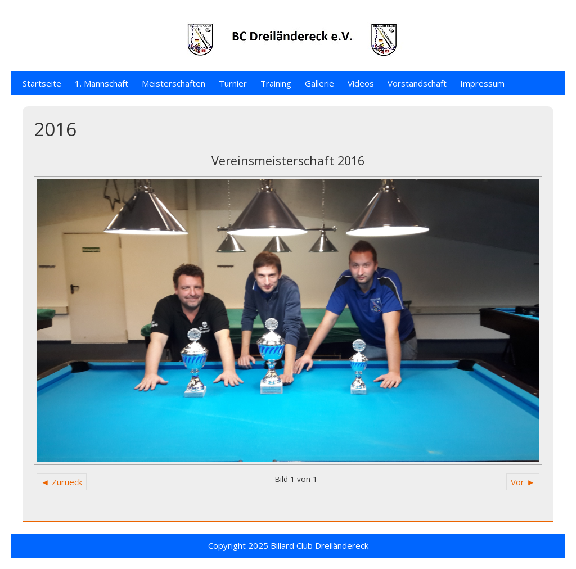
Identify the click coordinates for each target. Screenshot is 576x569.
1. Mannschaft (101, 83)
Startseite (41, 83)
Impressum (482, 83)
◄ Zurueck (61, 481)
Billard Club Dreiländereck (319, 545)
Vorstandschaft (417, 83)
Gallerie (319, 83)
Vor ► (523, 481)
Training (275, 83)
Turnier (233, 83)
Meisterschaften (173, 83)
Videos (361, 83)
